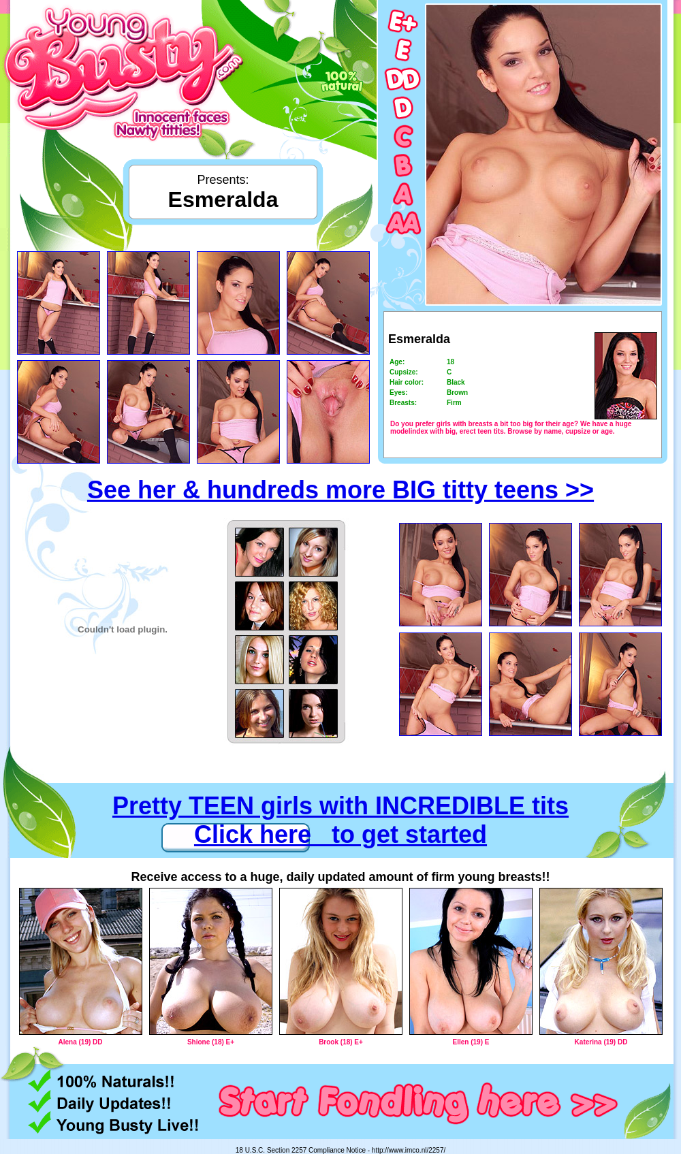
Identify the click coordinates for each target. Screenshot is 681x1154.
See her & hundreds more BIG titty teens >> (340, 490)
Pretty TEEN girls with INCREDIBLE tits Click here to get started (340, 820)
